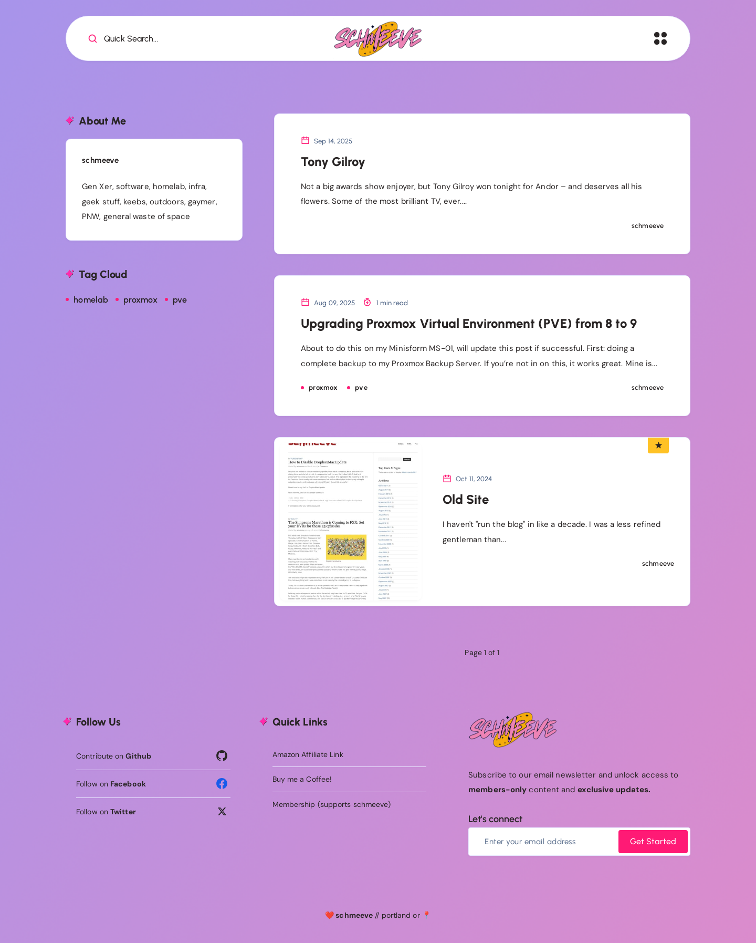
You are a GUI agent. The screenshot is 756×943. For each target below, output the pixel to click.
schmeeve (100, 160)
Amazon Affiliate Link (307, 754)
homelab (91, 300)
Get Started (653, 841)
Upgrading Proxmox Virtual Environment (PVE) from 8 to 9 (469, 323)
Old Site (466, 499)
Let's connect (495, 819)
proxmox (140, 300)
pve (180, 300)
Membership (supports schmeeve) (331, 804)
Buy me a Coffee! (302, 779)
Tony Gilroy (333, 161)
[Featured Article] (658, 445)
